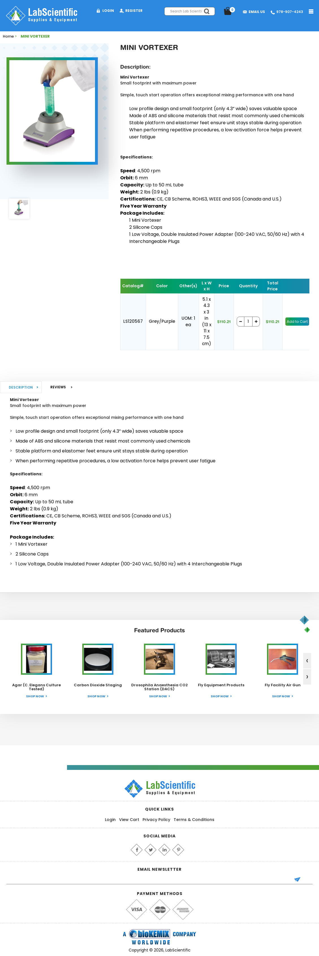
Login (108, 10)
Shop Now (35, 696)
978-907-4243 (289, 11)
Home (8, 36)
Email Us (257, 11)
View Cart (129, 819)
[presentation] (307, 660)
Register (134, 10)
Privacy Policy (156, 819)
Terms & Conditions (194, 819)
